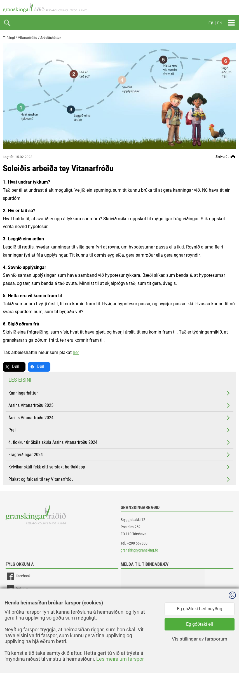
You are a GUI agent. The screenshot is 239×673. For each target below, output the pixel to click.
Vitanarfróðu (27, 38)
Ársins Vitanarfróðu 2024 (119, 417)
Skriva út (225, 157)
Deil (15, 366)
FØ (211, 23)
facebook (18, 576)
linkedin (17, 589)
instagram (19, 601)
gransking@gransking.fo (139, 550)
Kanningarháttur (119, 393)
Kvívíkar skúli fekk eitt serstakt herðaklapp (119, 467)
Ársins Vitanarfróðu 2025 (119, 405)
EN (219, 23)
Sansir (232, 657)
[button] (163, 597)
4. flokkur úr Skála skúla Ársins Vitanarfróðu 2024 (119, 442)
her (76, 352)
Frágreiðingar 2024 (119, 454)
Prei (119, 430)
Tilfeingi (9, 38)
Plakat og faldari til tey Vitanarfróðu (119, 479)
